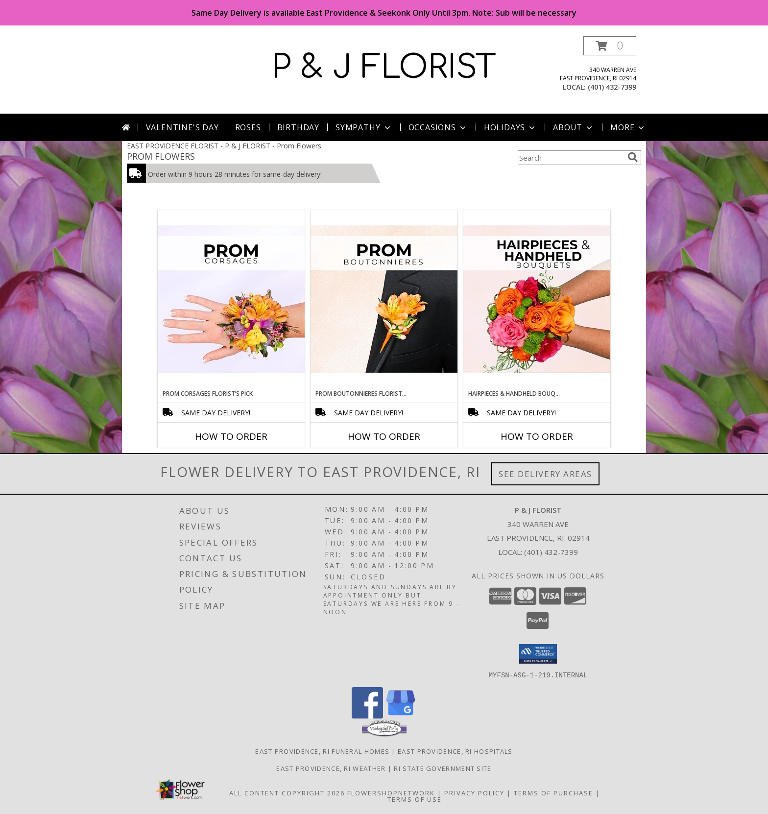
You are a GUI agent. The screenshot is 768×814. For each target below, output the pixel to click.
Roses (248, 127)
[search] (633, 157)
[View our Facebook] (367, 715)
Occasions (438, 127)
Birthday (298, 127)
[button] (609, 45)
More (628, 127)
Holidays (510, 127)
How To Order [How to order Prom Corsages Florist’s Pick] (231, 436)
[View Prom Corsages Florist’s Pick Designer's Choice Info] (231, 300)
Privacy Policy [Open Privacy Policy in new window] (474, 792)
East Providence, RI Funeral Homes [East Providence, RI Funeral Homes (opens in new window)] (322, 750)
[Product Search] (570, 158)
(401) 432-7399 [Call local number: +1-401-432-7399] (612, 87)
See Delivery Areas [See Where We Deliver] (545, 473)
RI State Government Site (442, 768)
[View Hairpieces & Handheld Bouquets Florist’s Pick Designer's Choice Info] (536, 300)
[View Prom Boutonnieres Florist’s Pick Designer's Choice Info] (384, 300)
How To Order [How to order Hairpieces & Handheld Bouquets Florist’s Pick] (537, 436)
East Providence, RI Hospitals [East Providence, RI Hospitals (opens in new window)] (455, 750)
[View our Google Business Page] (400, 715)
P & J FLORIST (384, 67)
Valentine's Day (182, 127)
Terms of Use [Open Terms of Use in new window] (414, 798)
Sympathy (364, 127)
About (573, 127)
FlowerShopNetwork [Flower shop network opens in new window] (391, 792)
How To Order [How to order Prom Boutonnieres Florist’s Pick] (384, 436)
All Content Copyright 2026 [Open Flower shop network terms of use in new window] (287, 792)
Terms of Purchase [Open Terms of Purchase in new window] (553, 792)
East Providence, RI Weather (330, 768)
